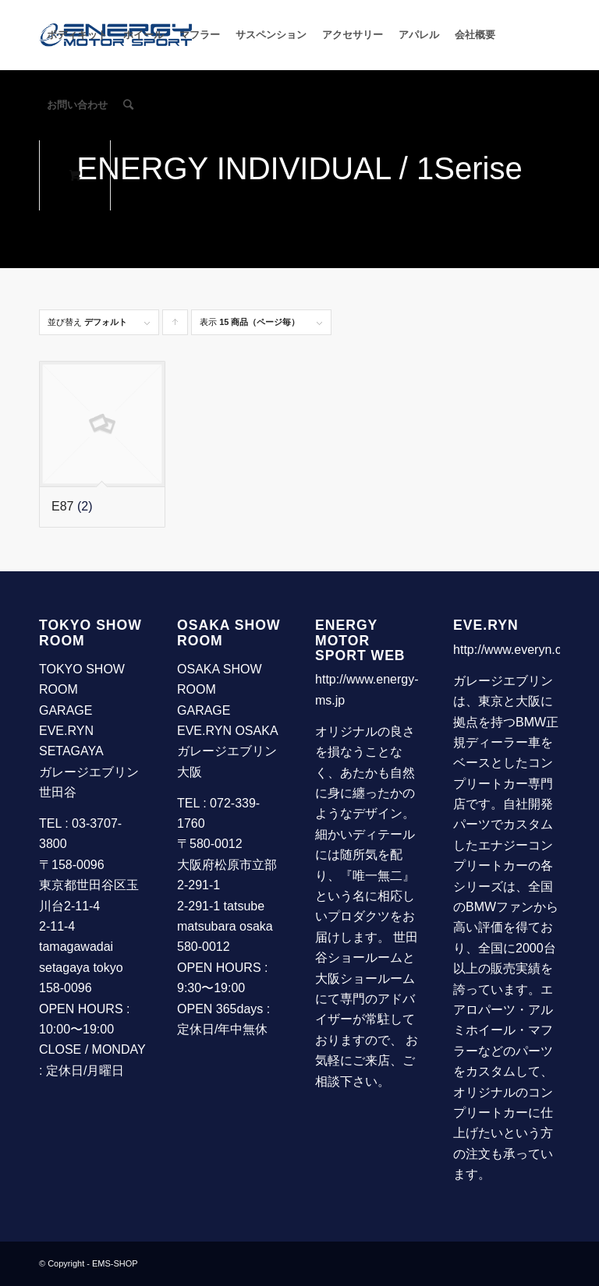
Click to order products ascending (175, 326)
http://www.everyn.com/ (517, 649)
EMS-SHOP (115, 1263)
